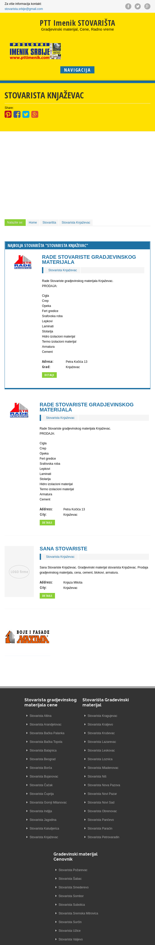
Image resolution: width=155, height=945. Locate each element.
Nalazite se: (15, 222)
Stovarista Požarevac (121, 716)
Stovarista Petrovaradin (74, 837)
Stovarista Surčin (118, 768)
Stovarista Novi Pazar (73, 794)
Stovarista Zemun (119, 828)
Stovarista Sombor (119, 742)
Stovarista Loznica (71, 759)
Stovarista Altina (21, 721)
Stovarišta (49, 222)
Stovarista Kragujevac (73, 716)
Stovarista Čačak (22, 790)
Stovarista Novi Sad (72, 802)
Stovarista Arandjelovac (26, 729)
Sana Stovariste (63, 548)
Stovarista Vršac (118, 794)
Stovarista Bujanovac (24, 781)
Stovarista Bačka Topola (26, 747)
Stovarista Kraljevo (71, 724)
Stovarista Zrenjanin (120, 837)
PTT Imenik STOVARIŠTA (77, 23)
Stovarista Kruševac (72, 733)
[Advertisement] (77, 174)
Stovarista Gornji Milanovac (29, 807)
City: (43, 514)
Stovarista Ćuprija (22, 799)
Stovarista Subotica (120, 750)
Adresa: (47, 361)
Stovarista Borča (21, 773)
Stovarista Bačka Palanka (27, 738)
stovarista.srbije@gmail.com (24, 9)
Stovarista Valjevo (119, 785)
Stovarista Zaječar (119, 802)
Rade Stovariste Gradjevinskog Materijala (89, 259)
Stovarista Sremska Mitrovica (126, 759)
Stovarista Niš (68, 776)
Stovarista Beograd (23, 764)
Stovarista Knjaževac (76, 222)
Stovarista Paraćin (71, 828)
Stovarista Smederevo (122, 733)
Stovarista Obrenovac (73, 811)
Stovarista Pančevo (72, 820)
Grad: (46, 366)
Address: (46, 509)
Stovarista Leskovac (72, 750)
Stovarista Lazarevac (73, 742)
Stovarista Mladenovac (74, 768)
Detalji (49, 375)
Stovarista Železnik (119, 820)
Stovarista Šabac (118, 724)
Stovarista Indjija (21, 816)
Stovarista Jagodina (23, 825)
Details (47, 522)
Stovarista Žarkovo (119, 811)
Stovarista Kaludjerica (25, 833)
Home (33, 222)
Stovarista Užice (118, 776)
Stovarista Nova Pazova (75, 785)
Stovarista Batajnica (23, 755)
